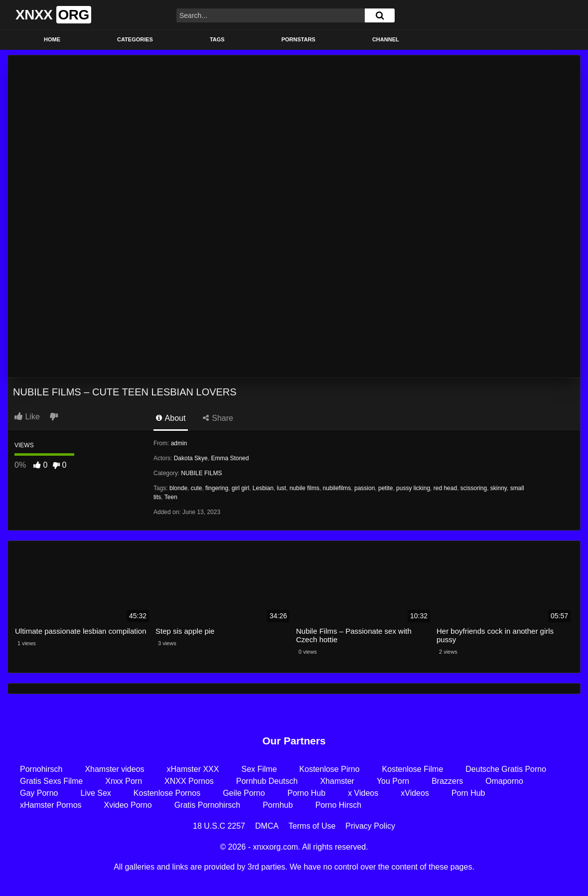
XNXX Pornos (189, 781)
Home (52, 39)
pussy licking (413, 488)
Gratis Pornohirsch (207, 805)
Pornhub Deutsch (267, 781)
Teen (170, 497)
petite (385, 488)
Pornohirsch (41, 769)
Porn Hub (468, 793)
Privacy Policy (370, 826)
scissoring (473, 488)
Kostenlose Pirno (329, 769)
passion (364, 488)
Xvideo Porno (128, 805)
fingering (216, 488)
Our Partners (293, 740)
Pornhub (278, 805)
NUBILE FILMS (201, 473)
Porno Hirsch (338, 805)
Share (218, 418)
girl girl (240, 488)
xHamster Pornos (51, 805)
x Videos (363, 793)
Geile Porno (244, 793)
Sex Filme (259, 769)
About (170, 418)
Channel (385, 39)
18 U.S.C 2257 (219, 826)
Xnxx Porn (123, 781)
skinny (498, 488)
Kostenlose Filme (412, 769)
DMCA (267, 826)
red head (445, 488)
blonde (178, 488)
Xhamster (337, 781)
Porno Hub (307, 793)
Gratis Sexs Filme (51, 781)
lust (282, 488)
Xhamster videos (114, 769)
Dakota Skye (191, 458)
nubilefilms (337, 488)
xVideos (415, 793)
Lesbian (263, 488)
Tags (217, 39)
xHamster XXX (193, 769)
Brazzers (447, 781)
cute (196, 488)
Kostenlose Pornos (167, 793)
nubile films (304, 488)
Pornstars (298, 39)
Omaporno (504, 781)
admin (179, 443)
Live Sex (95, 793)
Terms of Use (312, 826)
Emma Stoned (230, 458)
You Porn (393, 781)
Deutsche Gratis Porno (505, 769)
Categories (135, 39)
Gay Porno (39, 793)
